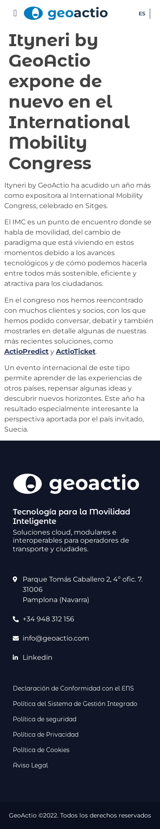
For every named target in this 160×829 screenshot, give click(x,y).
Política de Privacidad (46, 734)
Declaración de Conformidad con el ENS (73, 688)
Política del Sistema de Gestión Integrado (75, 704)
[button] (15, 13)
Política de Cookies (41, 750)
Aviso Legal (30, 765)
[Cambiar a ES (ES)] (142, 14)
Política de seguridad (44, 719)
